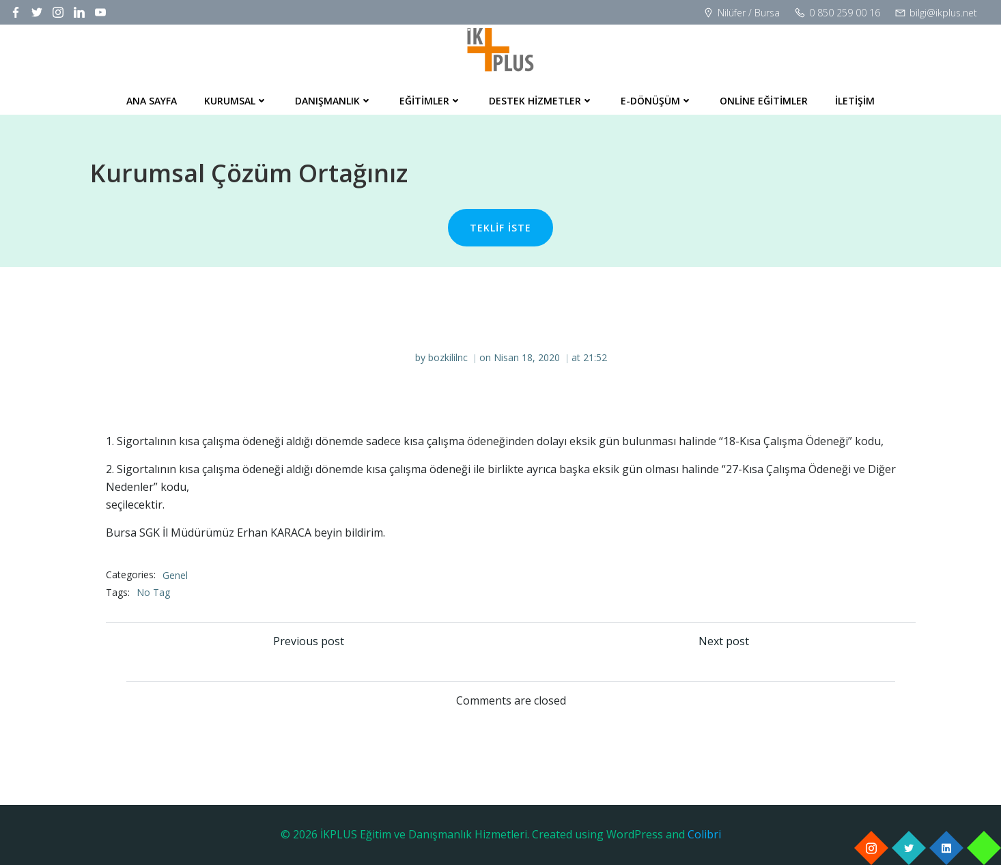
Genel (175, 575)
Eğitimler (430, 100)
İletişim (855, 100)
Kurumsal (236, 100)
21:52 (595, 357)
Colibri (704, 834)
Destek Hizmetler (541, 100)
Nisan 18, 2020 (527, 357)
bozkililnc (448, 357)
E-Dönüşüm (656, 100)
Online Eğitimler (764, 100)
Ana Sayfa (151, 100)
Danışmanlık (333, 100)
